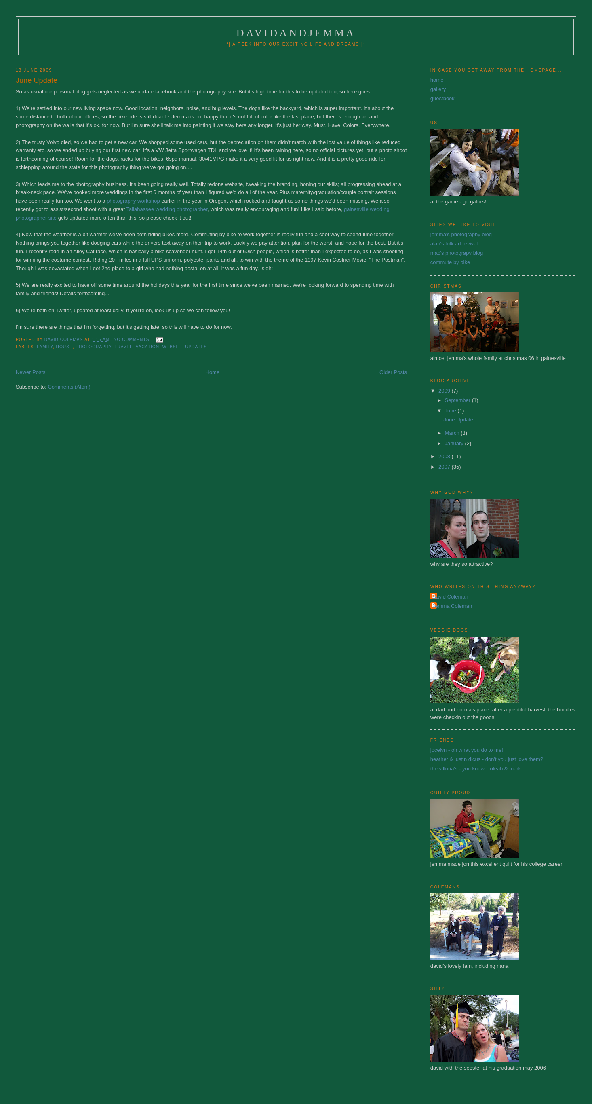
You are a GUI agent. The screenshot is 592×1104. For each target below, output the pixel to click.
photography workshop (133, 201)
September (458, 400)
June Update (36, 80)
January (455, 443)
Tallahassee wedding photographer (167, 209)
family (45, 347)
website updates (184, 347)
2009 (445, 391)
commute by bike (450, 262)
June (451, 411)
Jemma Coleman (452, 606)
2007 (445, 467)
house (64, 347)
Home (213, 372)
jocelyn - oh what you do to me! (466, 750)
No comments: (133, 339)
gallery (438, 89)
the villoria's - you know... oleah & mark (475, 769)
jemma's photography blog (461, 234)
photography (93, 347)
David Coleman (450, 597)
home (437, 80)
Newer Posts (31, 372)
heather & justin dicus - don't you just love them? (486, 759)
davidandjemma (296, 33)
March (453, 433)
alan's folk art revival (454, 244)
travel (123, 347)
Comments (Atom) (69, 387)
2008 (445, 456)
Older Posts (393, 372)
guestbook (442, 98)
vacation (147, 347)
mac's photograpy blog (456, 253)
